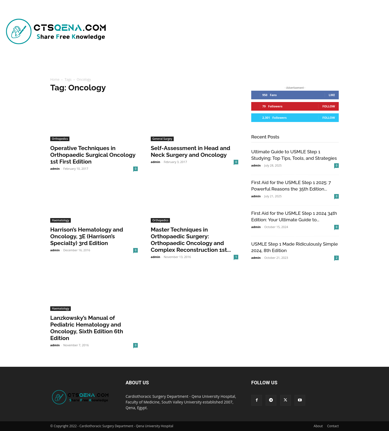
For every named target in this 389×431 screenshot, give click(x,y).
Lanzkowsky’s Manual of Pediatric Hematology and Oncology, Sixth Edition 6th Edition (86, 327)
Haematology (60, 220)
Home (54, 79)
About (318, 426)
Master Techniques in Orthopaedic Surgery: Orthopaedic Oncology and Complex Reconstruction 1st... (191, 239)
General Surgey (162, 139)
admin (55, 169)
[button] (259, 64)
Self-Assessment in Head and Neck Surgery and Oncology (190, 151)
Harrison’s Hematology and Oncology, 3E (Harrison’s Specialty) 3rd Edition (86, 236)
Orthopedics (60, 139)
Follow (328, 106)
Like (332, 95)
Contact (333, 426)
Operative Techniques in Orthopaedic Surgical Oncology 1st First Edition (92, 155)
